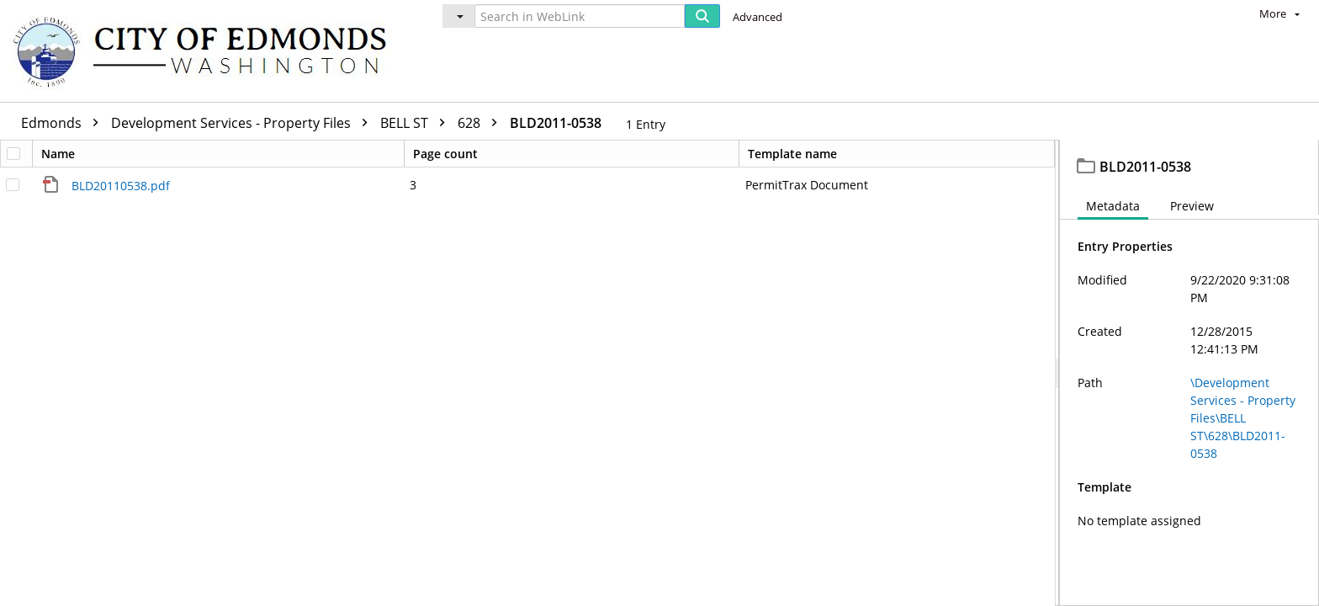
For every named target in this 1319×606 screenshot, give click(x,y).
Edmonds (64, 123)
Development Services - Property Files (243, 123)
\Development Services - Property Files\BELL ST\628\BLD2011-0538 (1242, 422)
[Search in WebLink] (579, 16)
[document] (1189, 375)
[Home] (207, 51)
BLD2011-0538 (555, 123)
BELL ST (416, 123)
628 (482, 123)
